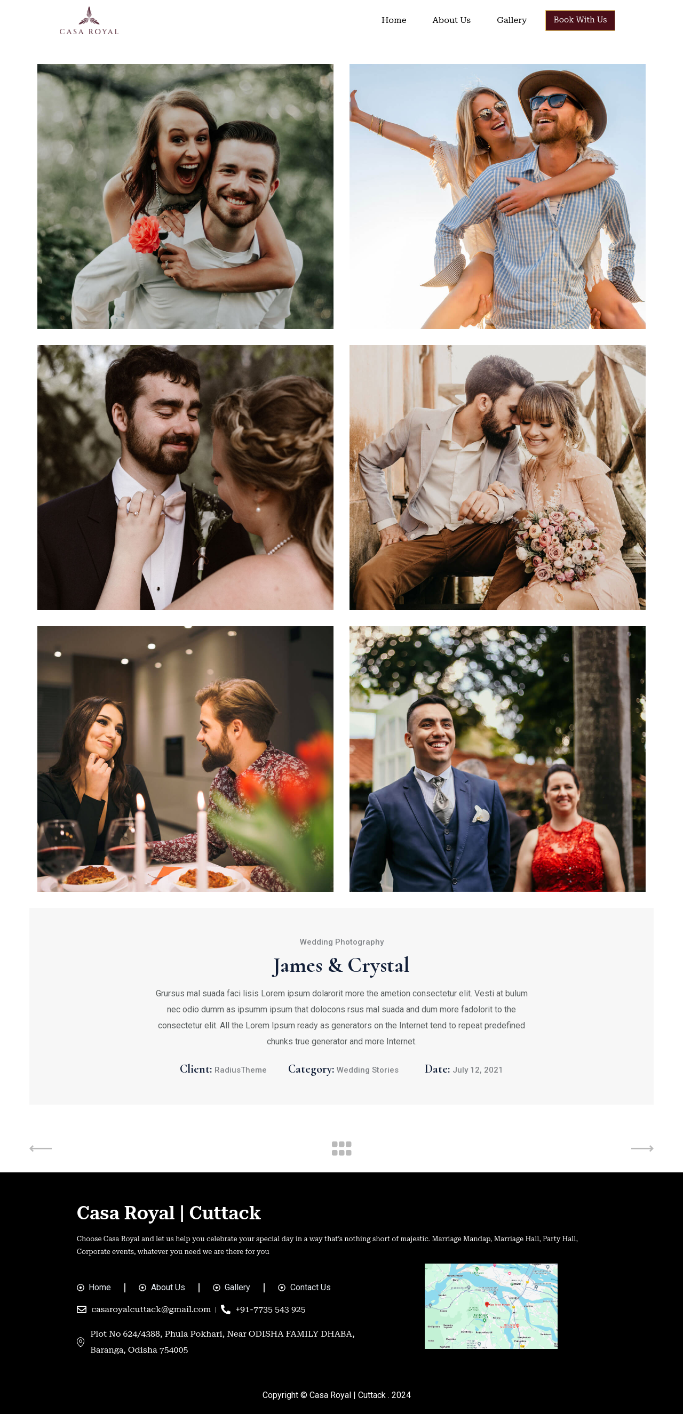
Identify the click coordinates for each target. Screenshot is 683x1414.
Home (394, 20)
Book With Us (580, 20)
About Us (451, 20)
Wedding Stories (368, 1070)
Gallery (512, 20)
